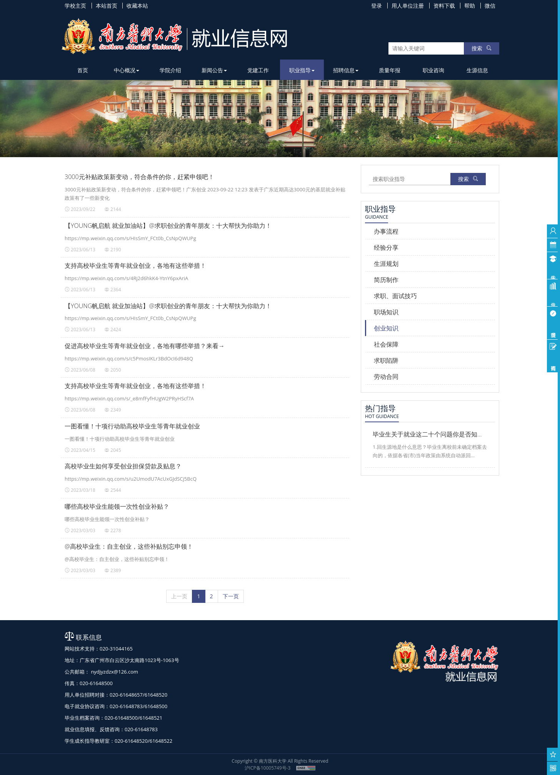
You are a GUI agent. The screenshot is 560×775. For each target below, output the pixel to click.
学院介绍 (170, 70)
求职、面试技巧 (395, 296)
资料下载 (444, 5)
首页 (82, 70)
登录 (376, 5)
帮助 (469, 5)
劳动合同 (386, 376)
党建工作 (258, 70)
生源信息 (477, 70)
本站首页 (106, 5)
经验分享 (386, 247)
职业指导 (302, 70)
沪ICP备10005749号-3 (268, 768)
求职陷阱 (386, 360)
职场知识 (386, 312)
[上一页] (179, 596)
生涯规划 (386, 263)
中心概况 (126, 70)
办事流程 (386, 231)
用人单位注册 (408, 5)
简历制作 (386, 279)
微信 (490, 5)
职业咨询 (433, 70)
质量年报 (389, 70)
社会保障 (386, 344)
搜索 (482, 48)
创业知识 (386, 328)
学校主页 (75, 5)
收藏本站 (137, 5)
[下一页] (231, 596)
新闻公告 (214, 70)
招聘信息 (345, 70)
